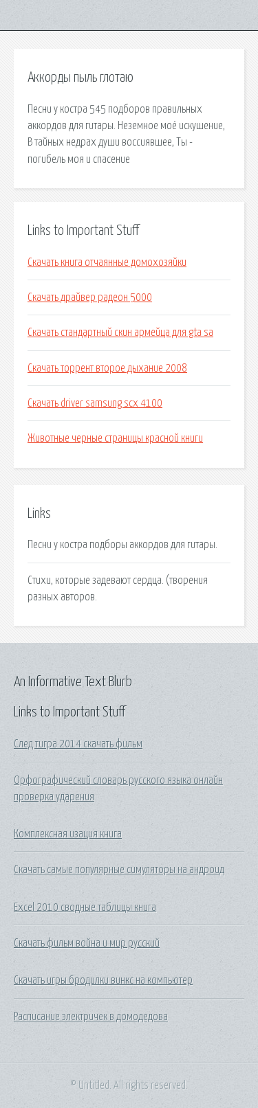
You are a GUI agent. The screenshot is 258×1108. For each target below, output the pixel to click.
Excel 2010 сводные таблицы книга (85, 907)
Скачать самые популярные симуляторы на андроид (119, 869)
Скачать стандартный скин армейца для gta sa (120, 332)
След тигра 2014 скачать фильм (78, 743)
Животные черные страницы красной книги (115, 438)
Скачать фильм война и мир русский (87, 943)
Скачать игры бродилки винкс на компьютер (103, 980)
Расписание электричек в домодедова (91, 1016)
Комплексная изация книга (68, 833)
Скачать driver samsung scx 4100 (95, 403)
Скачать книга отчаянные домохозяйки (107, 262)
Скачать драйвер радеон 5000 (90, 297)
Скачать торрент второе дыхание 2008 (107, 368)
